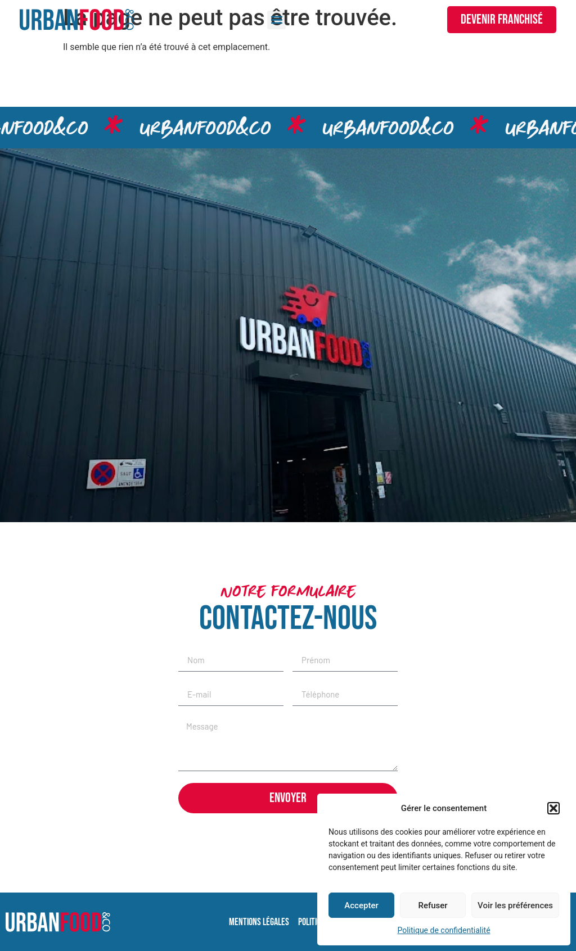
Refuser (432, 905)
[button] (553, 808)
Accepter (361, 905)
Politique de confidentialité (443, 930)
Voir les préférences (515, 905)
